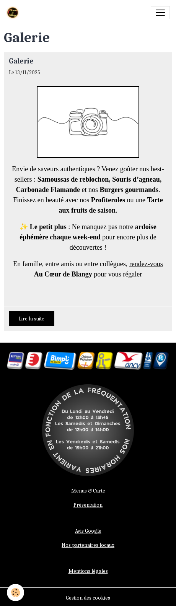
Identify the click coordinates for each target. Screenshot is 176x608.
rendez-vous (146, 264)
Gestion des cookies (88, 598)
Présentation (88, 505)
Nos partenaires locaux (88, 545)
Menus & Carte (88, 491)
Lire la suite (31, 318)
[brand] (14, 12)
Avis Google (88, 531)
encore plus (132, 237)
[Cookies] (15, 592)
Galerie (21, 61)
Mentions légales (88, 571)
